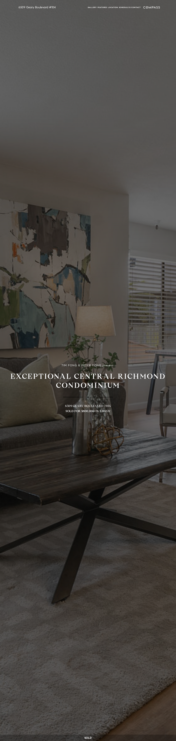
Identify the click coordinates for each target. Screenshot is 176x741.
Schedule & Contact (130, 7)
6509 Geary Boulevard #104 (37, 7)
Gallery (92, 7)
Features (102, 7)
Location (113, 7)
